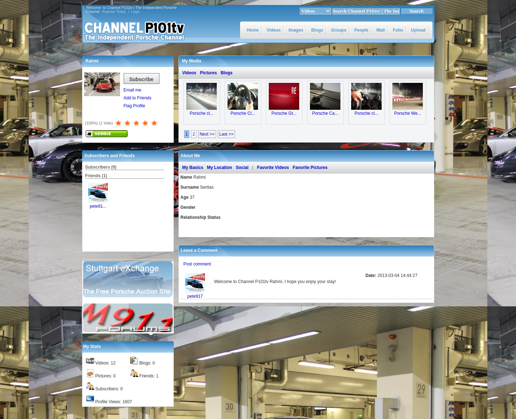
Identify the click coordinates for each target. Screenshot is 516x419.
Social (242, 167)
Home (253, 30)
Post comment (197, 264)
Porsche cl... (201, 113)
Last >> (226, 134)
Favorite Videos (273, 167)
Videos (274, 30)
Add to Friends (138, 97)
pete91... (98, 206)
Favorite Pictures (310, 167)
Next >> (207, 134)
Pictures (208, 72)
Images (295, 30)
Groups (339, 30)
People (361, 30)
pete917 (195, 296)
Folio (398, 30)
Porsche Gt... (283, 113)
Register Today (114, 12)
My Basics (193, 167)
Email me (133, 90)
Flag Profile (134, 105)
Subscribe (141, 79)
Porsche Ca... (325, 113)
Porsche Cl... (242, 113)
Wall (380, 30)
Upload (418, 30)
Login (135, 12)
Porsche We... (407, 113)
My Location (219, 167)
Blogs (317, 30)
